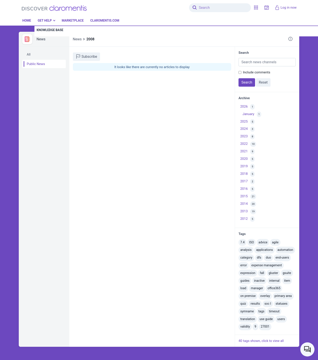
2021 (247, 151)
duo (268, 257)
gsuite (287, 273)
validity (245, 326)
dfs (259, 257)
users (281, 319)
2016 (247, 189)
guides (245, 280)
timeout (274, 311)
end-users (282, 257)
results (255, 303)
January (251, 114)
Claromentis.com (104, 20)
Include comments (256, 72)
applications (264, 250)
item (287, 280)
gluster (273, 273)
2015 (248, 196)
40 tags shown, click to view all (261, 341)
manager (257, 288)
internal (274, 280)
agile (275, 242)
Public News (36, 64)
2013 (248, 211)
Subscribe (86, 56)
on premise (248, 296)
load (243, 288)
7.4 (242, 242)
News (41, 39)
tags (261, 311)
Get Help (45, 20)
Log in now (286, 7)
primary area (283, 296)
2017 (247, 181)
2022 (248, 144)
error (243, 265)
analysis (246, 250)
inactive (259, 280)
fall (262, 273)
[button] (256, 7)
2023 (247, 137)
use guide (266, 319)
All (28, 54)
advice (263, 242)
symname (247, 311)
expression (247, 273)
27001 (265, 326)
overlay (265, 296)
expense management (266, 265)
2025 (247, 122)
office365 (274, 288)
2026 (247, 107)
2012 (247, 219)
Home (26, 20)
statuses (282, 303)
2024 (247, 129)
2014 (248, 204)
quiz (243, 303)
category (246, 257)
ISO (251, 242)
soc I (268, 303)
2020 (247, 159)
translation (247, 319)
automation (285, 250)
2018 (247, 174)
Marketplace (72, 20)
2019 (247, 166)
